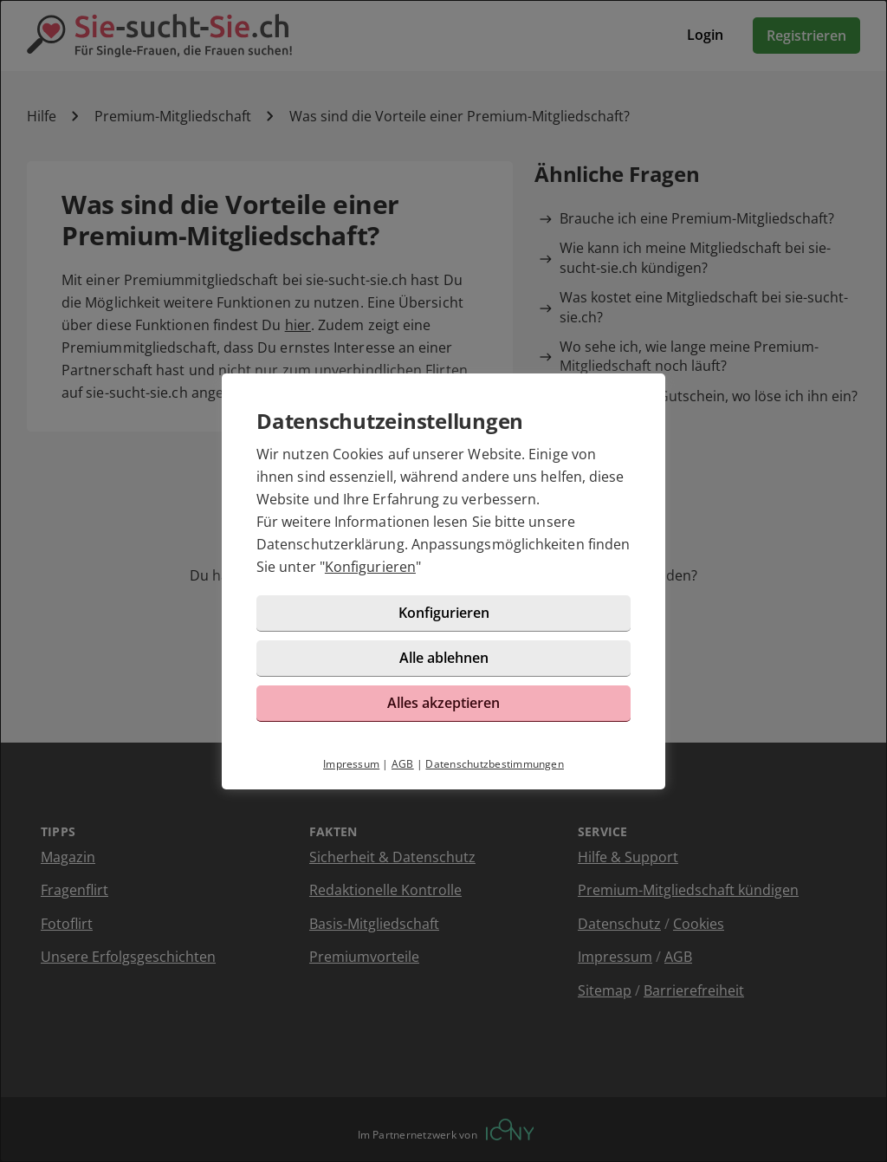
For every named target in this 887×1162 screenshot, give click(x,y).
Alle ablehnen (444, 657)
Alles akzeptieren (443, 702)
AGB (403, 763)
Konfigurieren (370, 566)
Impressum (351, 763)
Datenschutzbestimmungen (494, 763)
